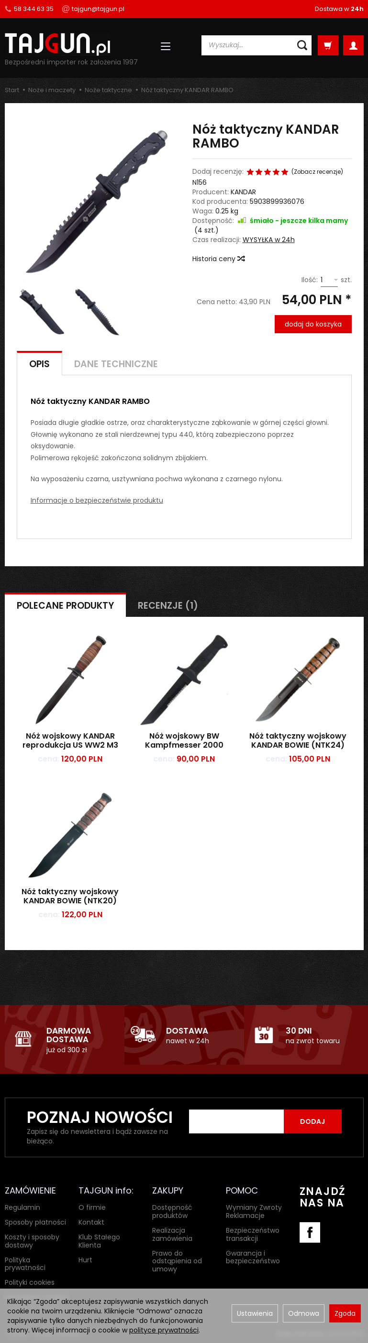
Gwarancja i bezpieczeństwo (253, 1257)
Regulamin (22, 1207)
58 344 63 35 (29, 8)
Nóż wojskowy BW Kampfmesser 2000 (184, 740)
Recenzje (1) (168, 605)
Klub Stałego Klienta (99, 1241)
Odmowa (303, 1313)
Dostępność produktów (172, 1211)
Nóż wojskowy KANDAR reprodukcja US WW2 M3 (70, 740)
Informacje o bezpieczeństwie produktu (97, 500)
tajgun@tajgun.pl (93, 8)
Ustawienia (255, 1313)
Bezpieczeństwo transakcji (252, 1234)
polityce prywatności (164, 1330)
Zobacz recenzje (317, 172)
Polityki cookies (30, 1282)
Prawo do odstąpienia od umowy (177, 1261)
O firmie (92, 1207)
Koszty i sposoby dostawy (32, 1241)
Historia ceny (218, 259)
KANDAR (243, 192)
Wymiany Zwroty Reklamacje (254, 1211)
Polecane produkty (65, 605)
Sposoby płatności (35, 1222)
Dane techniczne (116, 364)
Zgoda (345, 1313)
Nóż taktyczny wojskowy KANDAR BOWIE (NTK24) (297, 740)
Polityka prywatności (25, 1263)
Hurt (85, 1259)
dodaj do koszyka (313, 324)
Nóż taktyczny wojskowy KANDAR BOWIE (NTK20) (70, 896)
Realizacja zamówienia (172, 1234)
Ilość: (309, 280)
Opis (39, 364)
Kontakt (91, 1222)
